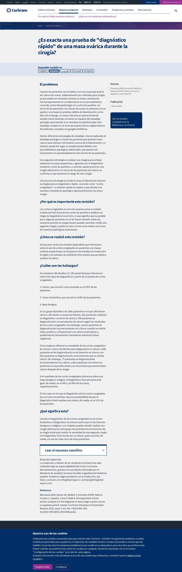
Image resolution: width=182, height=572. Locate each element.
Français (33, 2)
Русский (42, 2)
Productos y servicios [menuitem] (123, 9)
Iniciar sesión (151, 2)
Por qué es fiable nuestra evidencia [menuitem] (56, 16)
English (17, 2)
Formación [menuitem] (102, 9)
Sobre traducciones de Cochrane (115, 2)
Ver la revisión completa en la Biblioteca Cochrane (123, 122)
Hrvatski (50, 2)
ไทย (80, 2)
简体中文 (97, 2)
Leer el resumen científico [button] (63, 450)
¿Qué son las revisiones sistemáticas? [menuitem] (97, 16)
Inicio (40, 25)
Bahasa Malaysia (70, 2)
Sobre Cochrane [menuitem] (46, 9)
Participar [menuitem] (87, 9)
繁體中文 (87, 2)
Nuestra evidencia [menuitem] (68, 9)
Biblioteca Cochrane (170, 2)
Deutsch (59, 2)
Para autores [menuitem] (144, 9)
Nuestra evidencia (53, 25)
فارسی (25, 2)
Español (10, 2)
